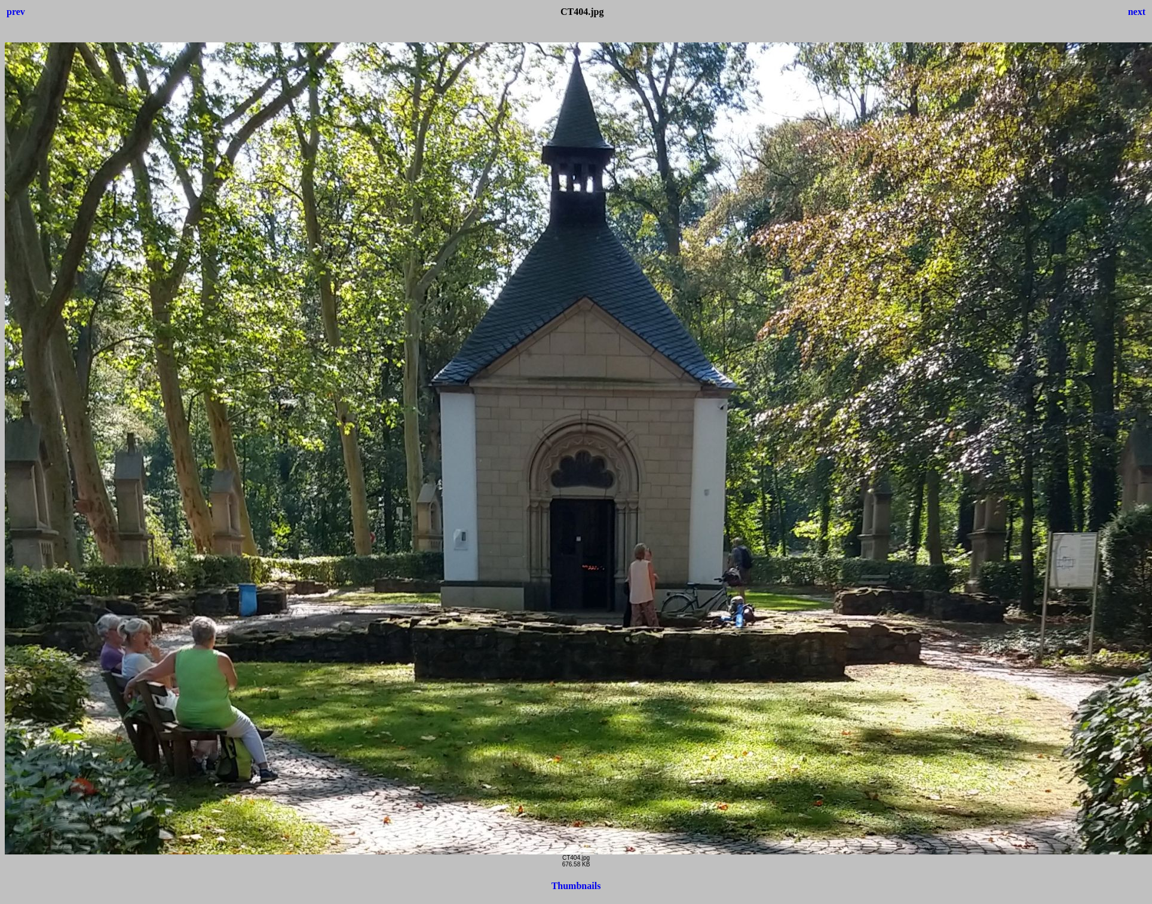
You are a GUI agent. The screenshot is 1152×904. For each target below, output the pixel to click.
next (1136, 12)
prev (16, 12)
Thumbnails (576, 886)
